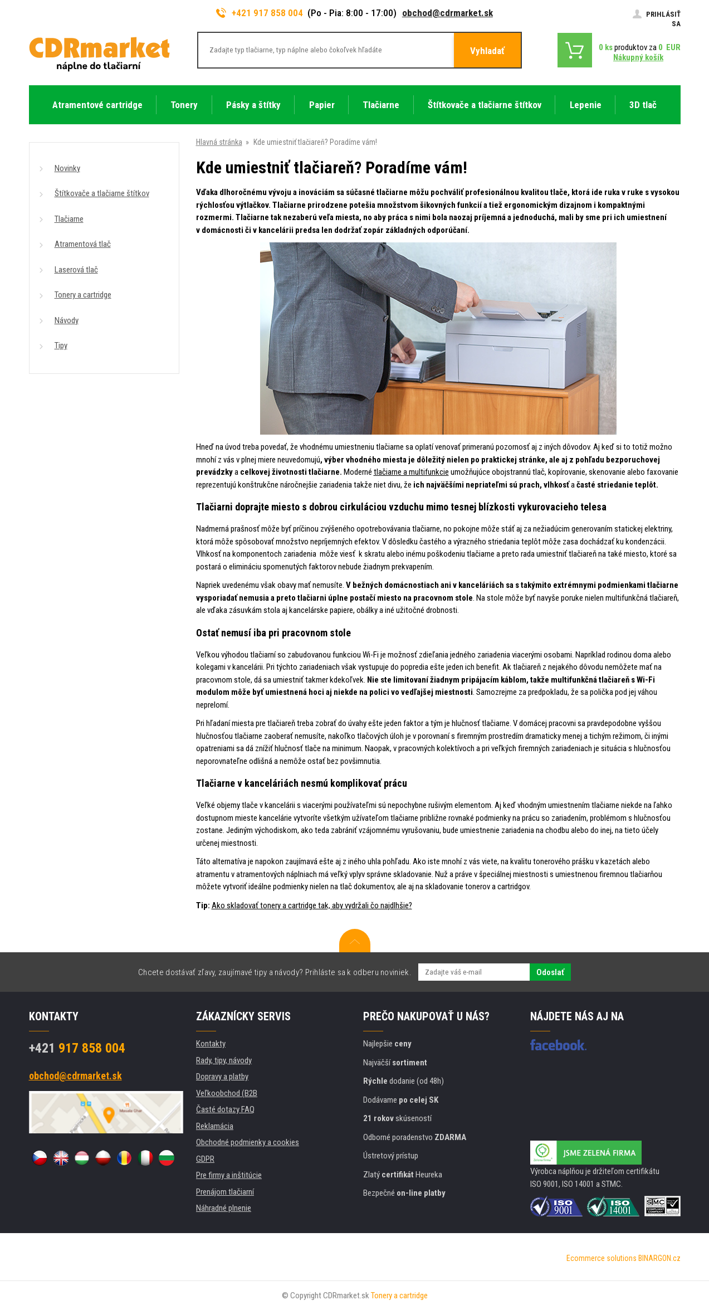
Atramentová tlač (83, 244)
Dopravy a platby (222, 1077)
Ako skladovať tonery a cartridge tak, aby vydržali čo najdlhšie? (312, 905)
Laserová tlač (76, 270)
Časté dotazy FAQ (225, 1109)
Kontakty (211, 1044)
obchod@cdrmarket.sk (447, 12)
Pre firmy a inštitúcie (229, 1175)
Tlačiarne (69, 219)
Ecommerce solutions (601, 1258)
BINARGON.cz (659, 1258)
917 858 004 (77, 1048)
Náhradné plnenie (223, 1208)
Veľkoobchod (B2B (226, 1093)
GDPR (205, 1159)
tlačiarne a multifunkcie (411, 472)
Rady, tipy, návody (224, 1060)
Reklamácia (214, 1126)
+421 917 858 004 (259, 12)
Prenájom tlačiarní (225, 1192)
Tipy (61, 345)
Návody (67, 320)
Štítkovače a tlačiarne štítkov (102, 193)
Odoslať (550, 972)
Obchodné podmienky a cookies (247, 1142)
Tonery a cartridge (83, 295)
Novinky (67, 168)
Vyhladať (487, 50)
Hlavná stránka (219, 142)
